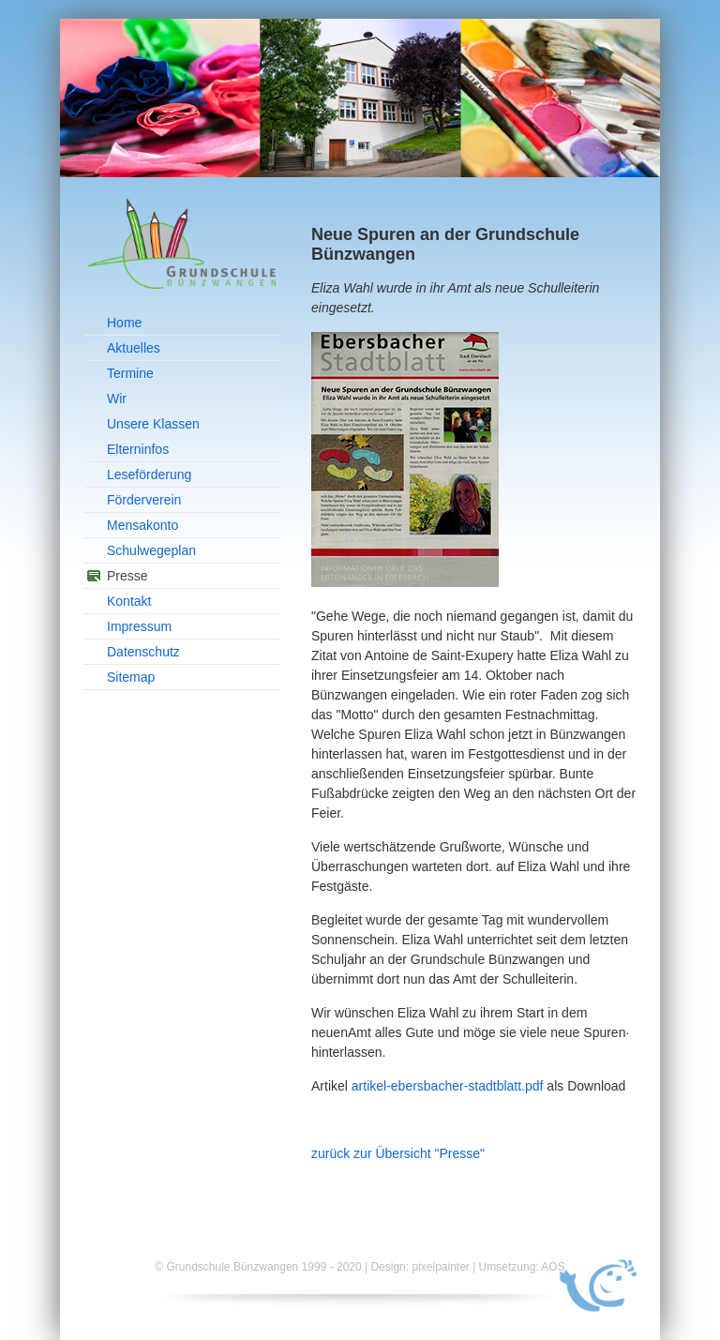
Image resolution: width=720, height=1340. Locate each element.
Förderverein (144, 499)
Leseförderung (149, 474)
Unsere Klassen (153, 423)
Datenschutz (143, 651)
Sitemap (131, 677)
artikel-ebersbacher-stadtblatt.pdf (448, 1085)
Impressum (139, 626)
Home (124, 322)
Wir (117, 398)
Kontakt (129, 601)
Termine (130, 373)
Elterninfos (138, 449)
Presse (127, 575)
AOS (552, 1266)
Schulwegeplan (151, 550)
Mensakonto (142, 525)
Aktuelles (133, 347)
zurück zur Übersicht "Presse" (398, 1153)
